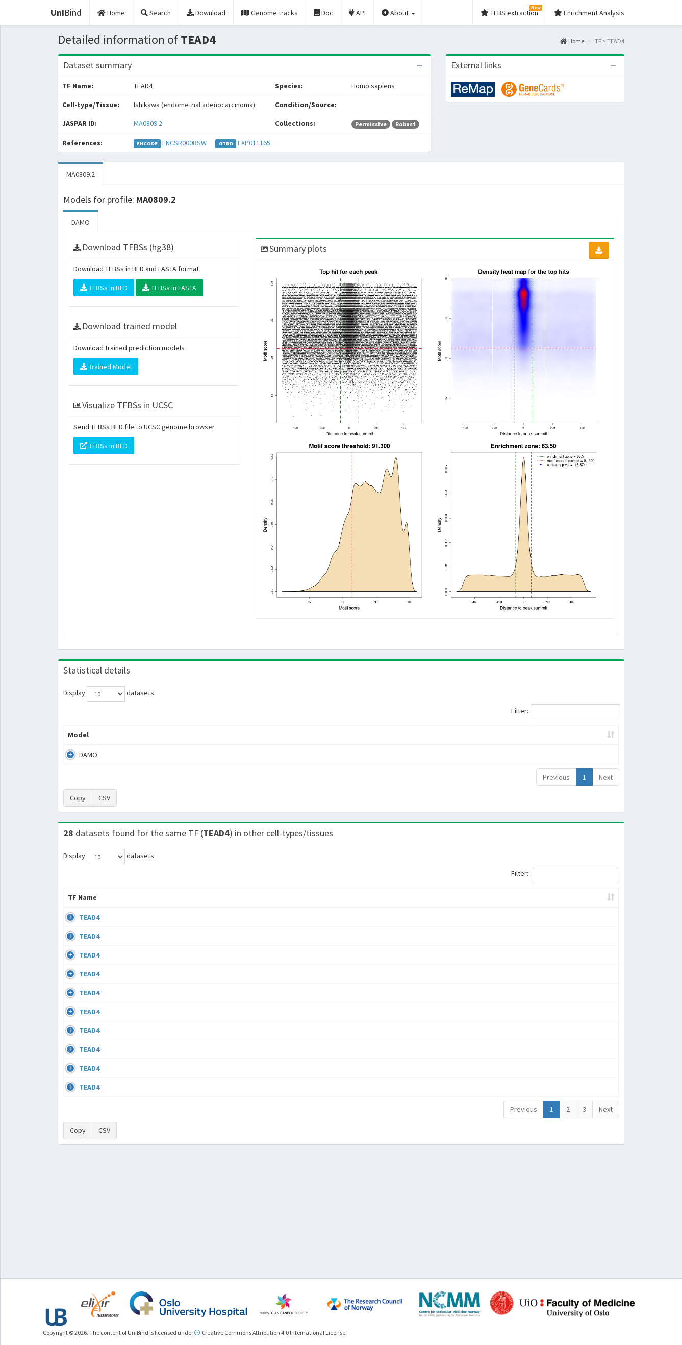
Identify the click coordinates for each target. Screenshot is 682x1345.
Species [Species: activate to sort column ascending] (483, 907)
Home (572, 41)
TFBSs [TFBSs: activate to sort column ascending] (357, 734)
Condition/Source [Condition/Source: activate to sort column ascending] (242, 907)
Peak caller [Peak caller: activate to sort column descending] (138, 734)
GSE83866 (534, 927)
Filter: (565, 711)
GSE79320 (534, 1133)
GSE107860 (535, 1103)
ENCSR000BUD (540, 957)
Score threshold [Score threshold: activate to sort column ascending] (426, 734)
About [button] (398, 12)
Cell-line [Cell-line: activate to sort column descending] (125, 907)
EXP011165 (254, 142)
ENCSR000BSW (184, 142)
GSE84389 (534, 986)
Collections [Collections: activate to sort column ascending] (422, 907)
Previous (556, 777)
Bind (66, 12)
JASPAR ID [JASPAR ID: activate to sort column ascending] (587, 902)
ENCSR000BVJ (539, 1192)
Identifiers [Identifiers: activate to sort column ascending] (537, 907)
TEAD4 (78, 927)
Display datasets (108, 694)
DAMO (80, 222)
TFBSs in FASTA (169, 287)
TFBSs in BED (104, 287)
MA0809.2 (148, 123)
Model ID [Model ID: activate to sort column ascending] (205, 734)
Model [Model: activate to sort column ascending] (78, 734)
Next (606, 777)
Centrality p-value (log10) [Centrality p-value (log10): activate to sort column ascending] (534, 734)
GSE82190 (534, 1015)
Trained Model (106, 366)
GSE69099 (534, 1074)
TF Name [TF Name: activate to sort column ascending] (77, 902)
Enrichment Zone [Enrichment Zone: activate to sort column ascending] (280, 734)
